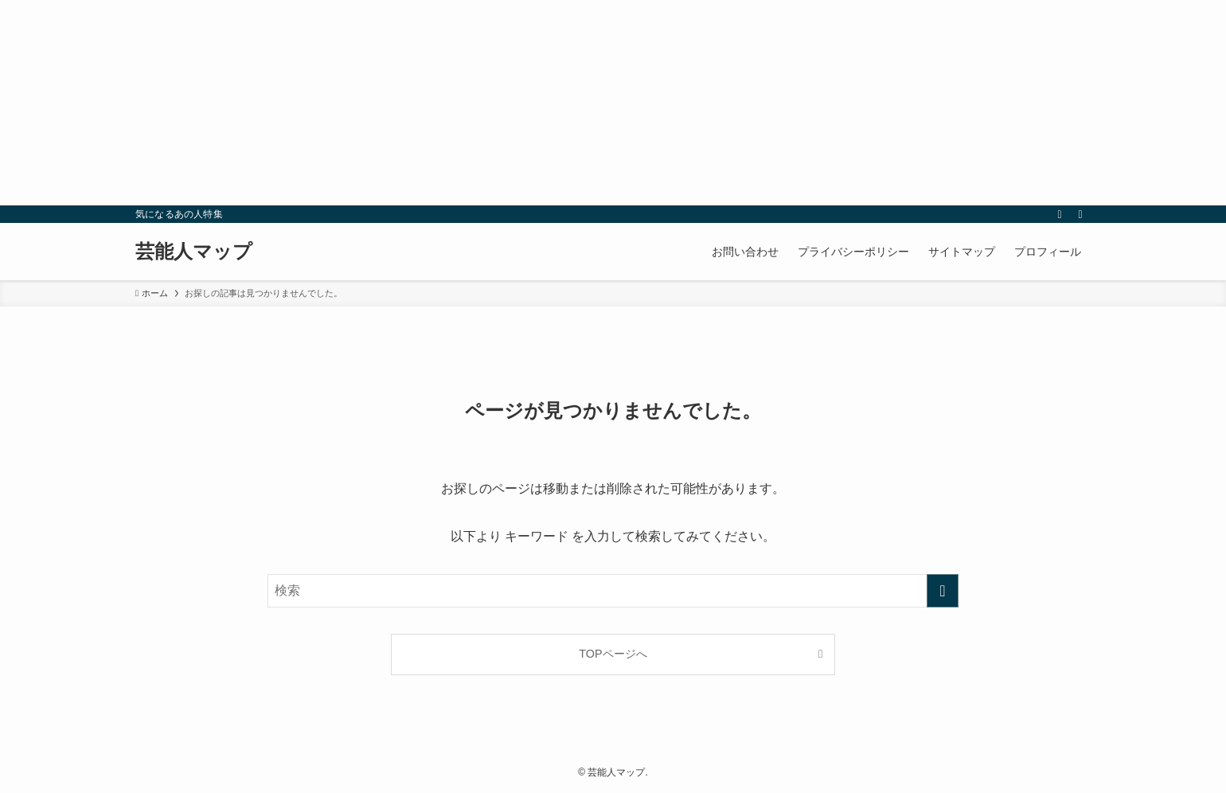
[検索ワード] (613, 590)
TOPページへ (612, 653)
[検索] (1080, 214)
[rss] (1059, 214)
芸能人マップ (193, 251)
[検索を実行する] (943, 590)
